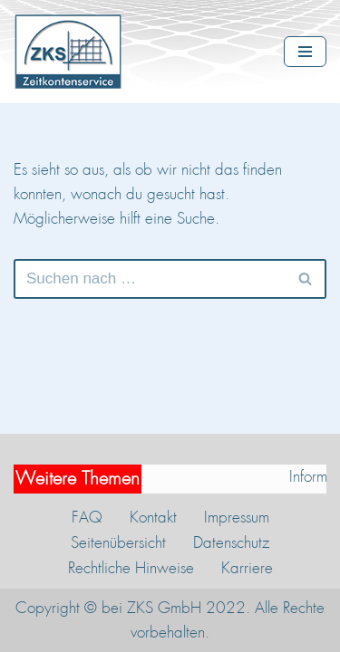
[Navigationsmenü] (305, 51)
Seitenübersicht (118, 542)
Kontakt (153, 517)
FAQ (87, 517)
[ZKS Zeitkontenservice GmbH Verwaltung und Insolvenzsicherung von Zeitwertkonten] (72, 52)
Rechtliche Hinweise (131, 568)
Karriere (247, 568)
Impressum (236, 517)
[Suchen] (150, 279)
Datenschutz (231, 542)
